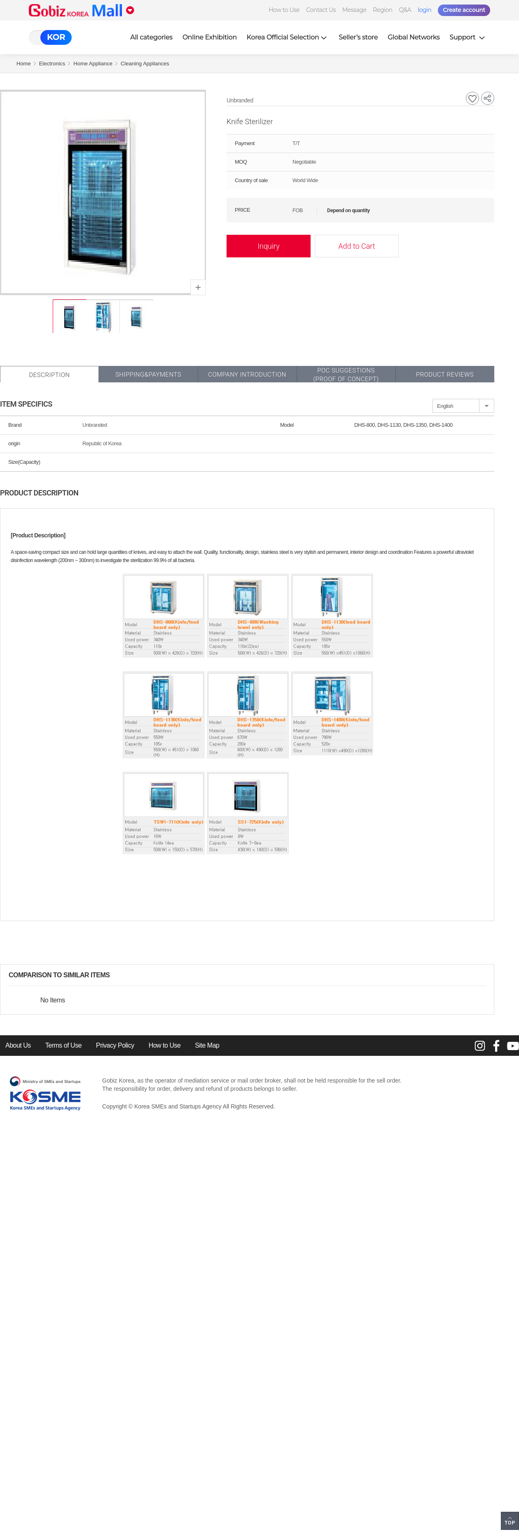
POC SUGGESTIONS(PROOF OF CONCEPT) (346, 375)
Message (354, 10)
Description (49, 375)
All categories (151, 37)
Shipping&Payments (148, 374)
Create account (464, 10)
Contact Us (321, 10)
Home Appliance (92, 63)
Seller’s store (358, 37)
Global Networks (414, 37)
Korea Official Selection (288, 37)
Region (382, 10)
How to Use (284, 10)
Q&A (405, 10)
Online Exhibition (209, 37)
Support (468, 37)
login (424, 10)
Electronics (52, 63)
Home (23, 63)
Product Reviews (445, 374)
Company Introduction (247, 374)
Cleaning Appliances (145, 63)
